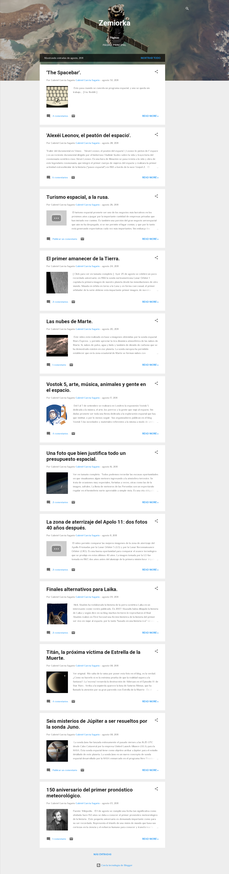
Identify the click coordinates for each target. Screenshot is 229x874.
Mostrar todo (150, 57)
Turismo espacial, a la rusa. (77, 197)
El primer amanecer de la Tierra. (83, 258)
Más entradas (102, 854)
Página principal (114, 45)
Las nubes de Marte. (69, 321)
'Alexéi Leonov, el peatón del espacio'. (88, 135)
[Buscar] (187, 9)
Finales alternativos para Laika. (82, 589)
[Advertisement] (178, 104)
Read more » (150, 115)
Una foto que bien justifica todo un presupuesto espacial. (86, 456)
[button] (156, 72)
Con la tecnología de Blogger (114, 865)
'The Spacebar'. (63, 72)
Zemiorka (114, 22)
